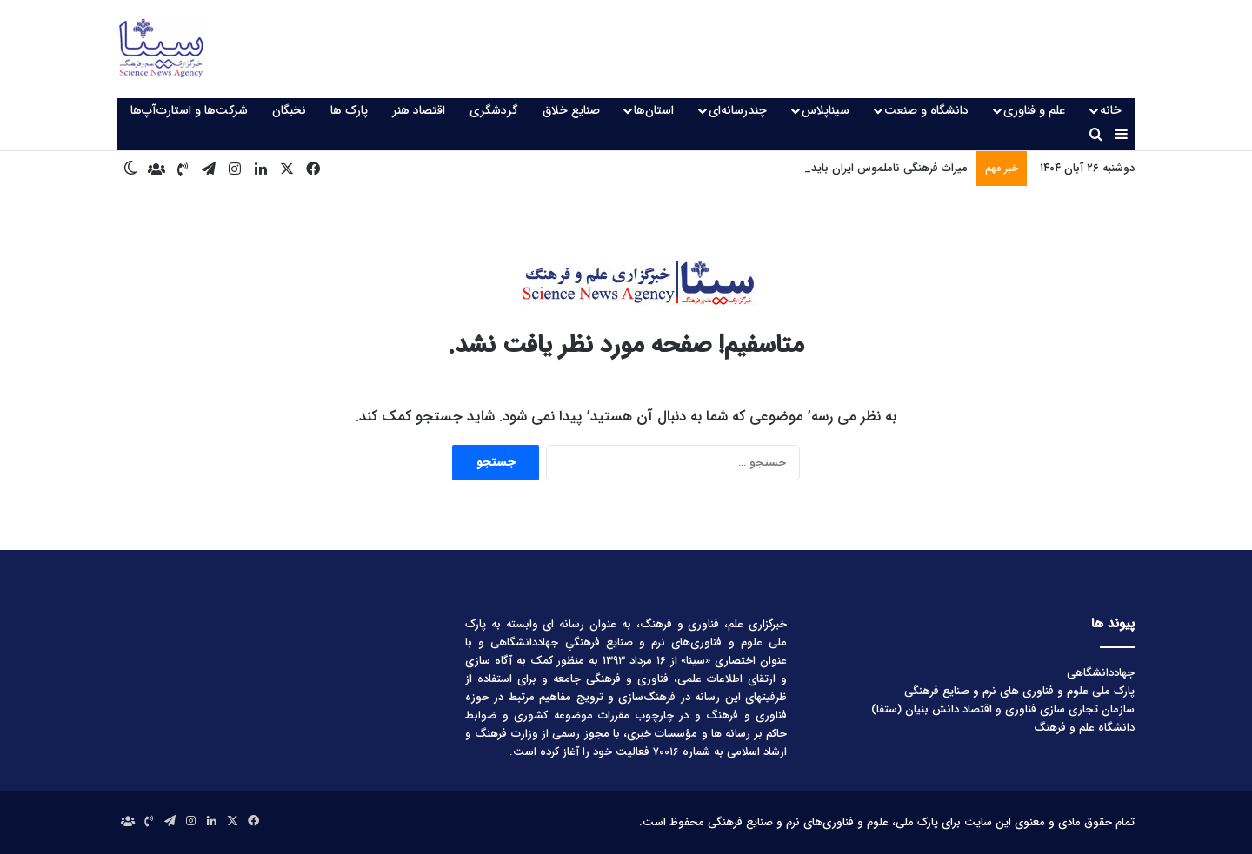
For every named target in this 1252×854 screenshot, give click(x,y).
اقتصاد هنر (418, 110)
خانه (1111, 110)
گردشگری (494, 110)
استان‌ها (654, 110)
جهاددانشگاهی (1101, 673)
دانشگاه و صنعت (926, 110)
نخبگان (289, 110)
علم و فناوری (1034, 110)
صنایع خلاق (571, 110)
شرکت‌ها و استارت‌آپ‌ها (189, 110)
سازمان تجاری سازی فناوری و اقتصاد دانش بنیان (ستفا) (1003, 709)
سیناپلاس (825, 110)
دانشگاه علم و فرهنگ (1084, 727)
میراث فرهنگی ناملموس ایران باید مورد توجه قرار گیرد (843, 168)
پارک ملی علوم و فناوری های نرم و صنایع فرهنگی (1019, 691)
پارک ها (349, 110)
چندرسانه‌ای (738, 110)
